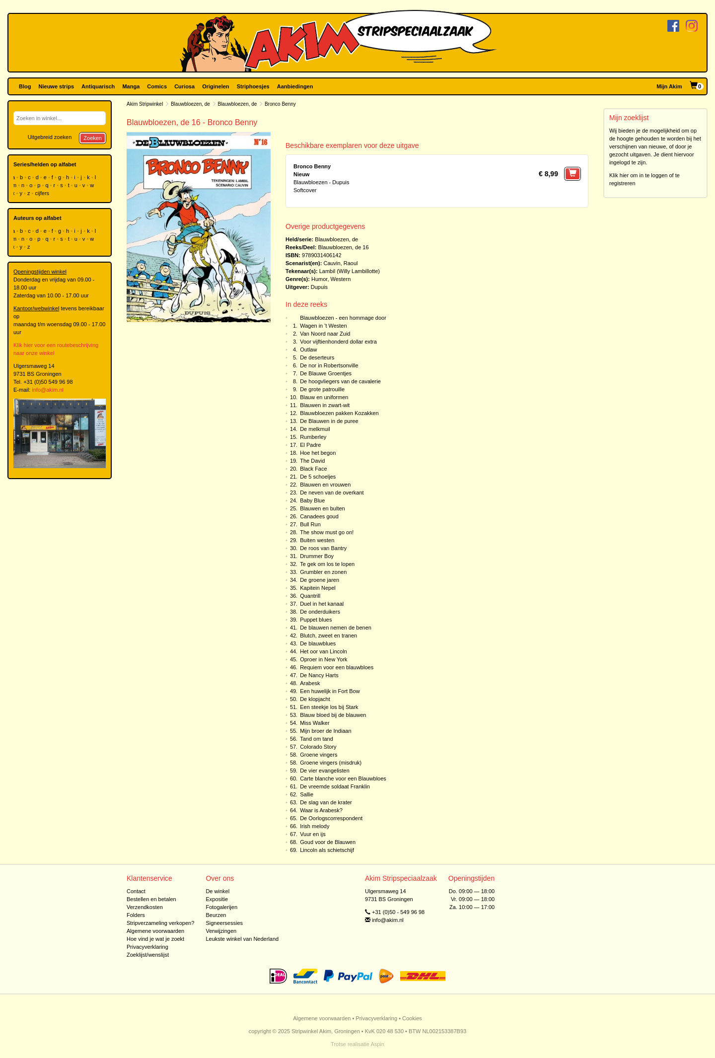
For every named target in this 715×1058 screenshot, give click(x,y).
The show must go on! (327, 532)
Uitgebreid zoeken (50, 137)
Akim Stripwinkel (145, 104)
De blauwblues (318, 643)
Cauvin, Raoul (340, 263)
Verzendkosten (145, 907)
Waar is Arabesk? (321, 810)
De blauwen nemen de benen (335, 628)
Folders (136, 915)
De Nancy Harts (319, 675)
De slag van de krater (326, 802)
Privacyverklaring (147, 947)
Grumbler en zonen (323, 572)
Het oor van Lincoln (323, 651)
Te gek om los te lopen (327, 564)
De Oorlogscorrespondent (331, 818)
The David (312, 461)
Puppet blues (316, 620)
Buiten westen (317, 540)
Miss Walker (314, 723)
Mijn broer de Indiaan (325, 731)
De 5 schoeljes (318, 477)
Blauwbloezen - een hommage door (343, 318)
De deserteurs (317, 357)
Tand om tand (316, 739)
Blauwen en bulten (322, 508)
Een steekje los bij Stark (329, 707)
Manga (131, 86)
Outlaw (308, 350)
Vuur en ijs (313, 834)
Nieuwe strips (56, 86)
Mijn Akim (669, 86)
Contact (136, 891)
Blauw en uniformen (324, 397)
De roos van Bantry (323, 548)
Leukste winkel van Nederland (242, 939)
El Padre (310, 445)
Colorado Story (318, 747)
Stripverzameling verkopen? (160, 923)
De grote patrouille (322, 389)
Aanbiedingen (295, 86)
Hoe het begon (318, 453)
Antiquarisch (98, 86)
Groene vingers (318, 755)
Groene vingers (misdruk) (330, 763)
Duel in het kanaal (322, 604)
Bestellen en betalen (151, 899)
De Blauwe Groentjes (326, 373)
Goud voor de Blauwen (328, 842)
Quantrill (310, 596)
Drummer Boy (317, 556)
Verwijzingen (221, 931)
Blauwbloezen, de (190, 104)
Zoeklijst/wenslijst (148, 955)
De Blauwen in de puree (329, 421)
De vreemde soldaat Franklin (335, 786)
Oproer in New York (323, 659)
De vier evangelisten (325, 771)
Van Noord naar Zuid (325, 334)
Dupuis (319, 287)
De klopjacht (315, 699)
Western (341, 279)
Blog (25, 86)
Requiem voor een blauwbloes (336, 667)
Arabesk (310, 683)
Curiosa (184, 86)
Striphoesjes (253, 86)
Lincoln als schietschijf (327, 850)
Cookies (412, 1018)
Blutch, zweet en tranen (328, 635)
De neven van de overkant (331, 492)
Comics (157, 86)
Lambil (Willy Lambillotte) (349, 271)
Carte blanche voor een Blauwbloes (343, 778)
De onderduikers (320, 612)
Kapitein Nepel (318, 588)
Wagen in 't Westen (323, 326)
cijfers (42, 193)
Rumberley (313, 437)
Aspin (377, 1044)
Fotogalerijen (221, 907)
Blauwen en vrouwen (325, 485)
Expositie (217, 899)
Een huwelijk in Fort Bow (329, 691)
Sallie (306, 794)
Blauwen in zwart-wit (325, 405)
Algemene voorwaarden (155, 931)
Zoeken (92, 138)
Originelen (215, 86)
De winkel (217, 891)
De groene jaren (319, 580)
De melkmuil (315, 429)
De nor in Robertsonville (329, 365)
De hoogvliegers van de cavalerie (340, 381)
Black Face (313, 469)
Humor (319, 279)
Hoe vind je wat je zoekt (155, 939)
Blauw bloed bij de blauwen (333, 715)
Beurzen (216, 915)
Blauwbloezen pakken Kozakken (339, 413)
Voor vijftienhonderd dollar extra (338, 342)
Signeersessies (224, 923)
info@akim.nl (48, 390)
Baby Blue (312, 500)
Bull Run (310, 524)
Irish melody (314, 826)
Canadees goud (319, 516)
